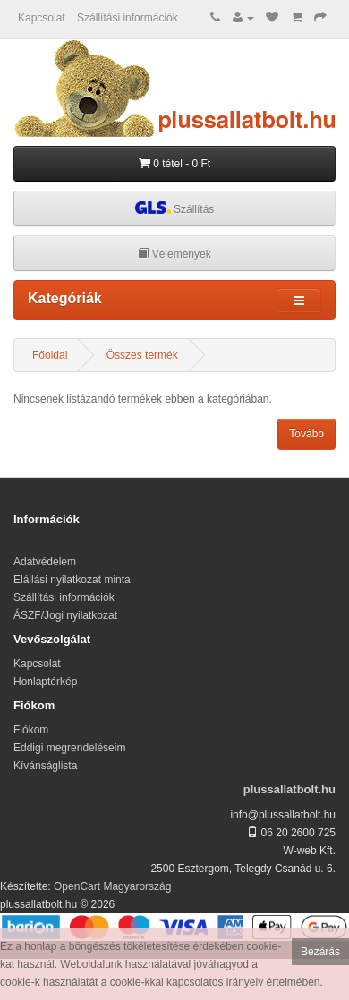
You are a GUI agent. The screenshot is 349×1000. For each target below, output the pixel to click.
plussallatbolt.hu (289, 789)
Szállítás (175, 208)
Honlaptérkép (45, 681)
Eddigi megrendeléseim (69, 748)
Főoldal (49, 355)
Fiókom (30, 730)
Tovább (306, 434)
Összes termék (142, 355)
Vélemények (174, 254)
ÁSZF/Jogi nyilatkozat (65, 615)
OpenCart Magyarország (112, 886)
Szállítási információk (127, 18)
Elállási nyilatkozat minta (72, 579)
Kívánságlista (45, 765)
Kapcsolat (41, 18)
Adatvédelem (44, 561)
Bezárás (320, 951)
